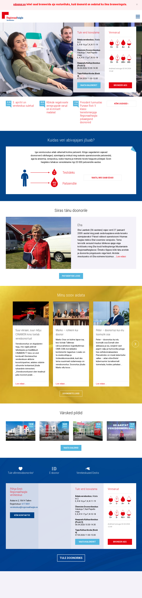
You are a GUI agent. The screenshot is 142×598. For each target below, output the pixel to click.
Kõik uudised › (121, 104)
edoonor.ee (19, 4)
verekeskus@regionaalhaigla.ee (24, 507)
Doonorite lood (71, 393)
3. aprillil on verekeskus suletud (23, 104)
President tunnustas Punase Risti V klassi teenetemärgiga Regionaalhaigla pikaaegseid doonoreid (91, 112)
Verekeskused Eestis (88, 472)
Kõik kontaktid (22, 515)
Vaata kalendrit (88, 85)
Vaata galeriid (71, 448)
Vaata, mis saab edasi (102, 178)
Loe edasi (121, 256)
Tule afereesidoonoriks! (20, 472)
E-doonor (54, 472)
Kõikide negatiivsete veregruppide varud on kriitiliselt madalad (57, 107)
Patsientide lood (71, 276)
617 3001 (26, 504)
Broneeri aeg (120, 85)
